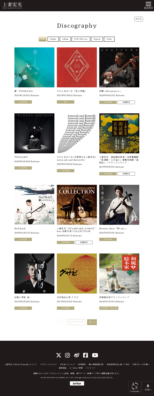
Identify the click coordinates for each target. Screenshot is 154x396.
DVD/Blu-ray (81, 39)
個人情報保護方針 (96, 364)
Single (53, 39)
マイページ (90, 368)
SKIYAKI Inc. (107, 377)
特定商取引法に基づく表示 (118, 364)
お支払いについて (67, 364)
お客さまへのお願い (140, 364)
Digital (97, 39)
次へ (91, 322)
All (41, 39)
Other (110, 39)
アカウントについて (48, 364)
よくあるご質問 (76, 368)
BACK (139, 19)
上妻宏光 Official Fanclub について (21, 364)
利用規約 (82, 364)
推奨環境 (62, 368)
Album (65, 39)
